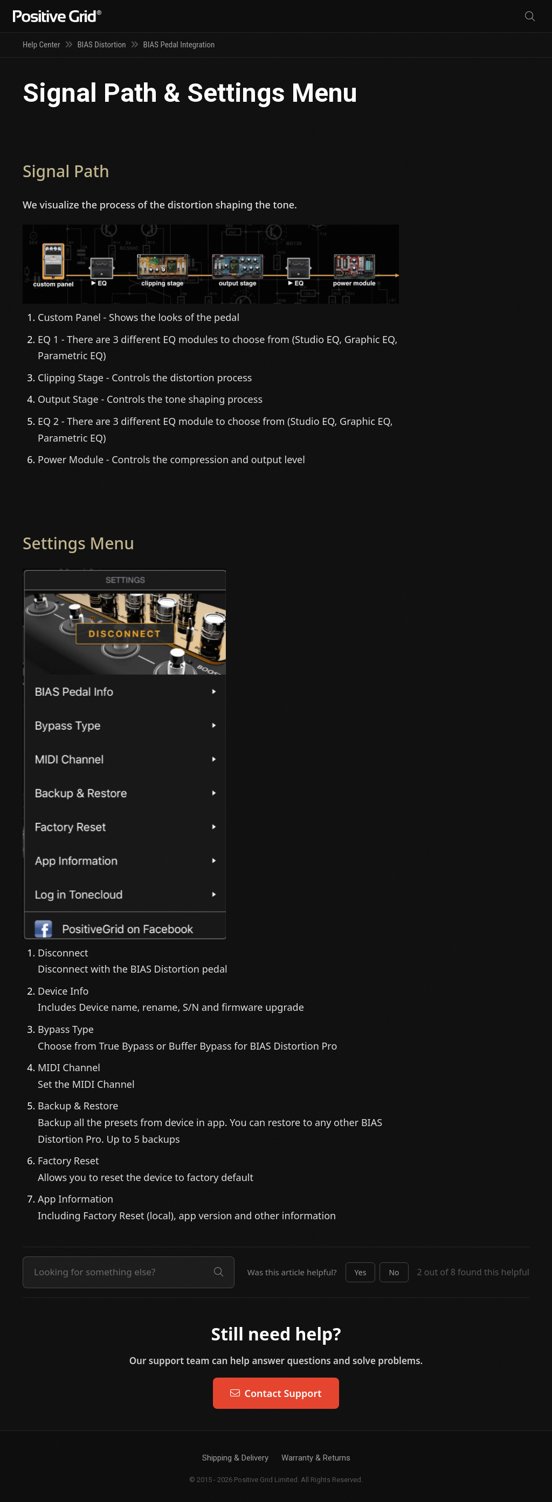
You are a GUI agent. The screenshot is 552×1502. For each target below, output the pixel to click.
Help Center (41, 45)
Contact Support (275, 1393)
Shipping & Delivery (235, 1458)
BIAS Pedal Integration (179, 45)
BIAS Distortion (101, 45)
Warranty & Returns (315, 1458)
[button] (361, 1272)
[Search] (530, 16)
